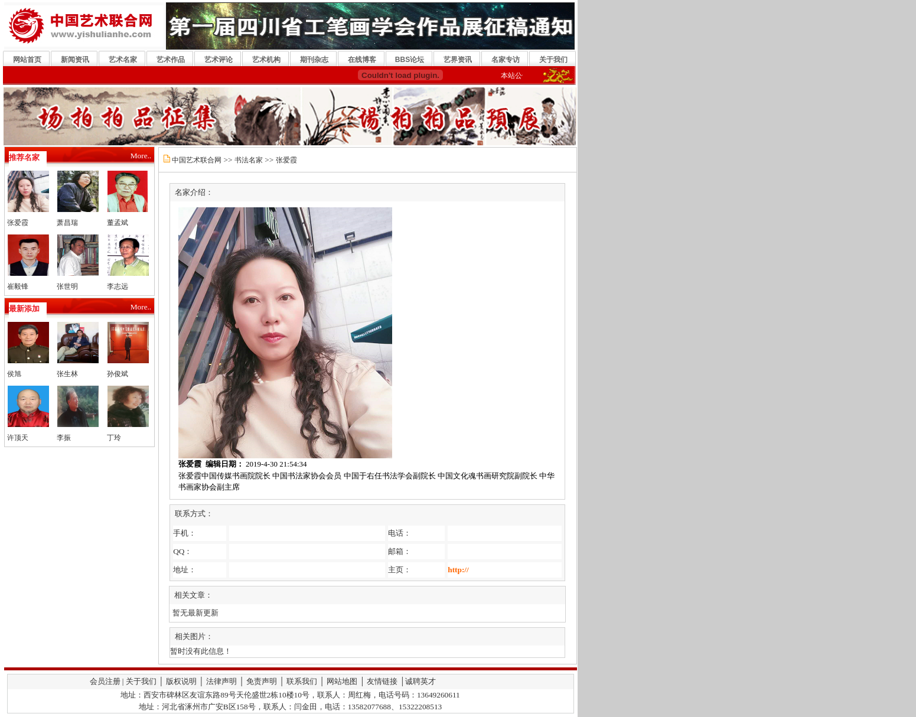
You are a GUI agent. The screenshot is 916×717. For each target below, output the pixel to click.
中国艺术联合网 (196, 160)
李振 (64, 438)
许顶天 (17, 438)
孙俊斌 (117, 374)
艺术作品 (171, 60)
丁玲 (114, 438)
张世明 (67, 286)
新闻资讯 (75, 60)
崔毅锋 (17, 286)
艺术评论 (218, 60)
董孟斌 (117, 223)
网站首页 (27, 60)
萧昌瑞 (67, 223)
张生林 (67, 374)
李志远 (117, 286)
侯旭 (14, 374)
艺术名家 (123, 60)
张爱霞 (17, 223)
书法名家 (248, 160)
